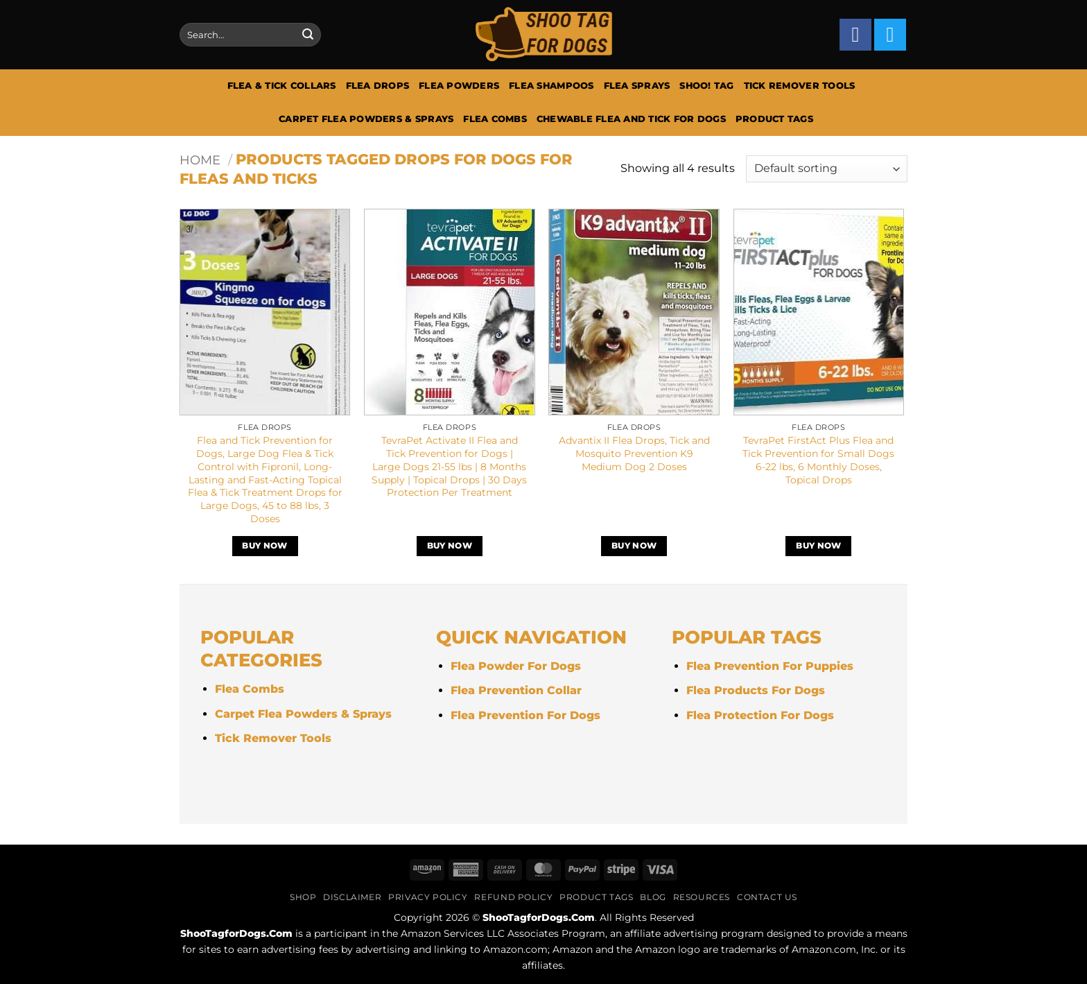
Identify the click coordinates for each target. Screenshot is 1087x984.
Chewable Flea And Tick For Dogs (631, 119)
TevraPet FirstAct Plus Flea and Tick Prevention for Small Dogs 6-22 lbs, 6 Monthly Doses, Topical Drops (818, 459)
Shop (303, 897)
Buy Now (264, 546)
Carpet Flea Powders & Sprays (366, 119)
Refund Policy (513, 897)
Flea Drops (378, 85)
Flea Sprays (637, 85)
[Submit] (308, 34)
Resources (702, 897)
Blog (653, 897)
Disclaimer (352, 897)
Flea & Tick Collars (281, 85)
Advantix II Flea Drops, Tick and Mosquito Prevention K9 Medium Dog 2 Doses (634, 453)
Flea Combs (495, 119)
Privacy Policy (428, 897)
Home (200, 160)
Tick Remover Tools (799, 85)
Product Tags (774, 119)
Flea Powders (459, 85)
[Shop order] (826, 168)
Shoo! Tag (706, 85)
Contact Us (767, 897)
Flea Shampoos (551, 85)
